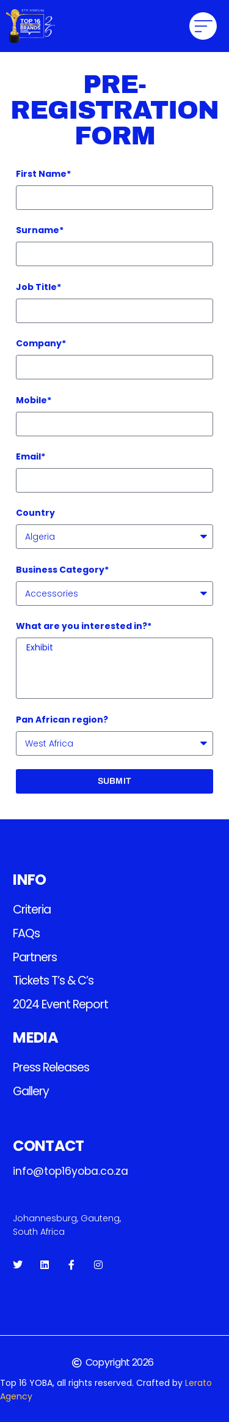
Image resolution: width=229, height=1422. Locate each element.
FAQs (26, 933)
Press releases (51, 1067)
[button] (203, 26)
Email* (30, 456)
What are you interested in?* (83, 626)
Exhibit (112, 648)
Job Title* (38, 287)
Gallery (31, 1091)
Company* (41, 343)
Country (35, 513)
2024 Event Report (60, 1004)
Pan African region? (62, 719)
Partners (35, 957)
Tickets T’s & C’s (53, 980)
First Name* (43, 174)
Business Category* (62, 570)
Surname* (40, 230)
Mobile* (33, 400)
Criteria (32, 909)
